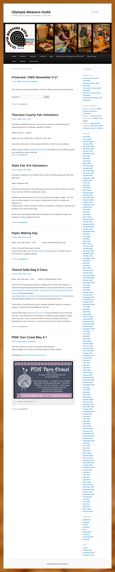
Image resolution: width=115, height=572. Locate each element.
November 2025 (88, 149)
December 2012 (88, 487)
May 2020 (86, 287)
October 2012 (88, 492)
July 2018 (86, 331)
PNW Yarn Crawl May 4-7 (29, 337)
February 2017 (88, 373)
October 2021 (88, 256)
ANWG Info (87, 520)
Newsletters (87, 532)
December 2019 (88, 297)
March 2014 (87, 453)
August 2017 (87, 358)
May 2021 (86, 263)
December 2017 (88, 348)
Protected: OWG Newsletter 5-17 (35, 77)
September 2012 (89, 494)
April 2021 (86, 265)
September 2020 (89, 282)
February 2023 (88, 219)
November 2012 (88, 489)
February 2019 (88, 317)
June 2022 (86, 236)
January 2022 (88, 248)
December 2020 (88, 275)
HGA (84, 529)
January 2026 (88, 144)
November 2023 (88, 200)
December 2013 (88, 460)
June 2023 (86, 209)
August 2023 (87, 207)
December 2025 (88, 146)
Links (14, 61)
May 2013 (86, 477)
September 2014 (89, 441)
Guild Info (43, 56)
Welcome (33, 56)
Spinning (86, 534)
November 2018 (88, 324)
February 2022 (88, 246)
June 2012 (86, 501)
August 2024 (87, 180)
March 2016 (87, 397)
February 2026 (88, 141)
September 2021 (89, 258)
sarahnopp (31, 341)
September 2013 (89, 467)
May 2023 (86, 212)
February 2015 (88, 428)
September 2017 (89, 355)
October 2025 (88, 151)
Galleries (86, 527)
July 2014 (86, 443)
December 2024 (88, 171)
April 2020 (86, 290)
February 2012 (88, 511)
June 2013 (86, 475)
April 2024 (86, 188)
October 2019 (88, 302)
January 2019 (88, 319)
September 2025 (89, 153)
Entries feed (87, 550)
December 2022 (88, 224)
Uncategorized (22, 104)
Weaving (86, 539)
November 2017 (88, 351)
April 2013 (86, 480)
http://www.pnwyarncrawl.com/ (34, 355)
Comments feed (88, 552)
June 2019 (86, 307)
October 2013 (88, 465)
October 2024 (88, 175)
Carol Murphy (32, 81)
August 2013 (87, 470)
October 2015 (88, 409)
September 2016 (89, 385)
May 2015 (86, 421)
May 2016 (86, 392)
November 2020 (88, 278)
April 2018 (86, 338)
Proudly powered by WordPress (57, 564)
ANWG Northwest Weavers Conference (92, 111)
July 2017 (86, 360)
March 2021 (87, 268)
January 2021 (88, 273)
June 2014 (86, 445)
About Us (23, 56)
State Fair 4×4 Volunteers (29, 165)
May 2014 (86, 448)
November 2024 (88, 173)
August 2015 (87, 414)
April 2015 (86, 424)
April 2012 (86, 506)
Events (85, 524)
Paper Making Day (25, 233)
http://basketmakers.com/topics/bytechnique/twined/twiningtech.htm (38, 296)
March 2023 (87, 217)
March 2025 (87, 163)
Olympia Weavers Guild (31, 12)
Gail (29, 119)
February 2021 (88, 270)
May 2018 (86, 336)
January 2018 (88, 346)
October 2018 (88, 326)
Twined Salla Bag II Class (30, 269)
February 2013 (88, 484)
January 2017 (88, 375)
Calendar (22, 61)
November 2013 (88, 462)
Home (14, 56)
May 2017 (86, 365)
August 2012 (87, 497)
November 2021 (88, 253)
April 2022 (86, 241)
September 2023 (89, 205)
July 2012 (86, 499)
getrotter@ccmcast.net (36, 251)
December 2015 (88, 404)
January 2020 (88, 295)
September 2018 (89, 329)
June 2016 (86, 389)
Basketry (86, 522)
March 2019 (87, 314)
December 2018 (88, 321)
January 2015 (88, 431)
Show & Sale (33, 61)
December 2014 (88, 433)
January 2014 (88, 458)
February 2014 (88, 455)
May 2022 (86, 239)
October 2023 (88, 202)
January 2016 (88, 402)
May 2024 (86, 185)
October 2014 (88, 438)
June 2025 (86, 156)
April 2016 (86, 394)
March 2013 (87, 482)
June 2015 (86, 419)
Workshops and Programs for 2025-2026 (70, 56)
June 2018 (86, 334)
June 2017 (86, 363)
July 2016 (86, 387)
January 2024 (88, 195)
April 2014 (86, 450)
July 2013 (86, 472)
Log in (85, 548)
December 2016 (88, 377)
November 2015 (88, 407)
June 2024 (86, 183)
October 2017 (88, 353)
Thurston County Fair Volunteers (35, 115)
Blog (51, 56)
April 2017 (86, 368)
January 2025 (88, 168)
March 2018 (87, 341)
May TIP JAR (95, 123)
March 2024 (87, 190)
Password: (27, 97)
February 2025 (88, 166)
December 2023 (88, 197)
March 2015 (87, 426)
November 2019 (88, 300)
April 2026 (86, 136)
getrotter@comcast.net (37, 150)
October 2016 (88, 382)
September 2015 (89, 411)
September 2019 (89, 304)
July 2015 (86, 416)
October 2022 (88, 229)
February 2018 (88, 343)
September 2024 (89, 178)
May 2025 (86, 158)
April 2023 (86, 214)
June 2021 (86, 261)
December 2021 (88, 251)
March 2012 (87, 509)
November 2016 (88, 380)
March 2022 (87, 244)
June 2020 (86, 285)
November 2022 (88, 226)
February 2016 (88, 399)
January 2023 (88, 222)
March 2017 (87, 370)
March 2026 (87, 139)
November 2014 (88, 436)
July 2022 (86, 234)
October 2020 (88, 280)
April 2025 (86, 161)
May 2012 (86, 504)
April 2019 (86, 312)
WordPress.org (88, 555)
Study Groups (92, 56)
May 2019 (86, 309)
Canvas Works (96, 116)
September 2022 (89, 231)
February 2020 (88, 292)
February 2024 (88, 192)
